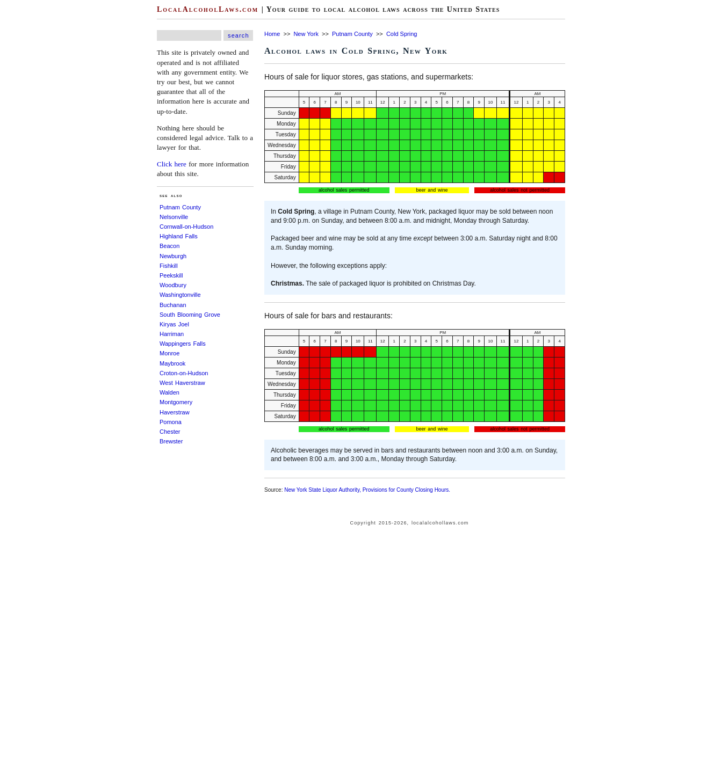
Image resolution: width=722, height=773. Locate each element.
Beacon (169, 246)
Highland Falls (179, 236)
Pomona (171, 422)
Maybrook (172, 363)
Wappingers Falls (183, 343)
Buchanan (173, 305)
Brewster (171, 441)
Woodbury (173, 285)
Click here (171, 164)
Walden (169, 392)
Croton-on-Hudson (184, 373)
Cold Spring (401, 34)
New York (305, 34)
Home (272, 34)
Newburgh (173, 256)
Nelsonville (174, 217)
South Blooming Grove (190, 314)
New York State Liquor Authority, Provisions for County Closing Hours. (367, 490)
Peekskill (171, 275)
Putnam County (180, 207)
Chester (170, 431)
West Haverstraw (182, 383)
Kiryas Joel (174, 324)
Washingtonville (180, 294)
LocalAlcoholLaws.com (207, 9)
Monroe (169, 353)
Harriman (172, 334)
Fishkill (169, 265)
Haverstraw (175, 412)
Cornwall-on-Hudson (186, 226)
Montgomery (176, 402)
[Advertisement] (32, 161)
